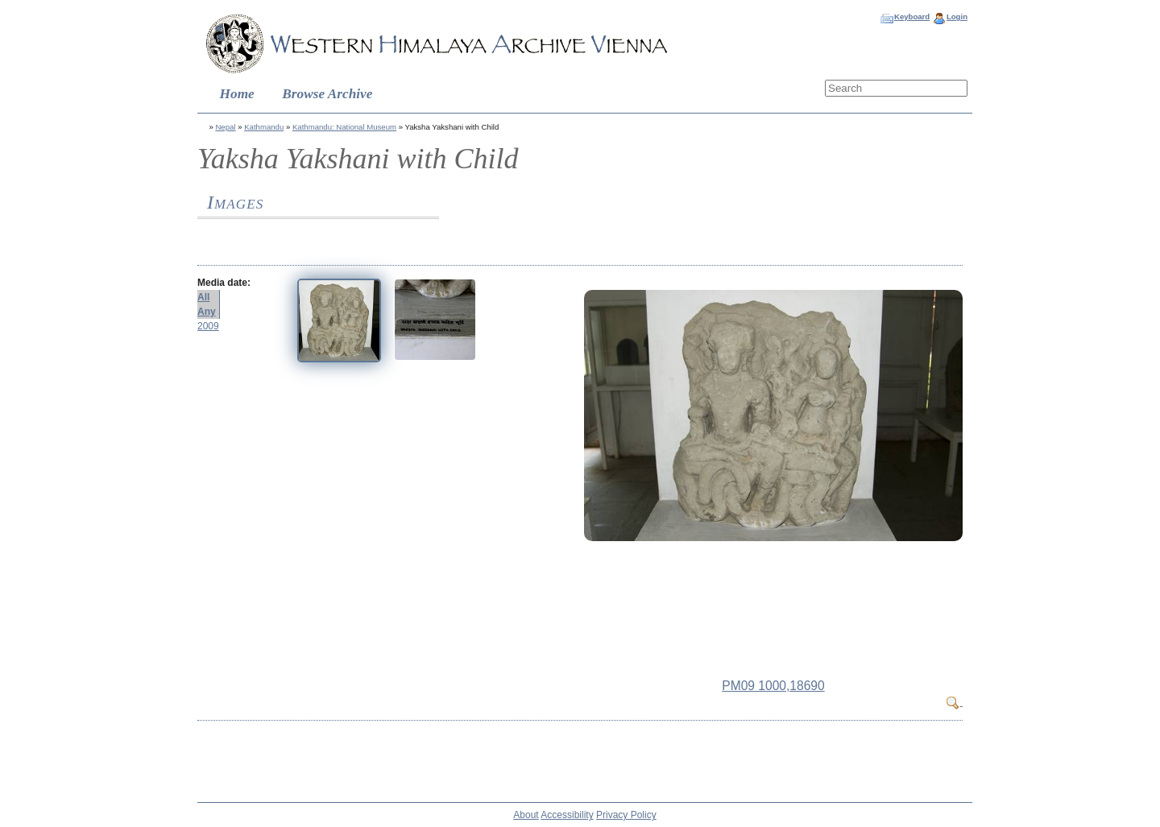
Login (957, 16)
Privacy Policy (626, 815)
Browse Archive (327, 93)
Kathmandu (264, 126)
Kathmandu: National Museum (344, 126)
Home (237, 93)
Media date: (224, 282)
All (203, 297)
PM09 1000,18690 (773, 686)
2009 (208, 326)
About (525, 815)
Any (206, 311)
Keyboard (912, 16)
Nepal (225, 126)
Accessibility (567, 815)
